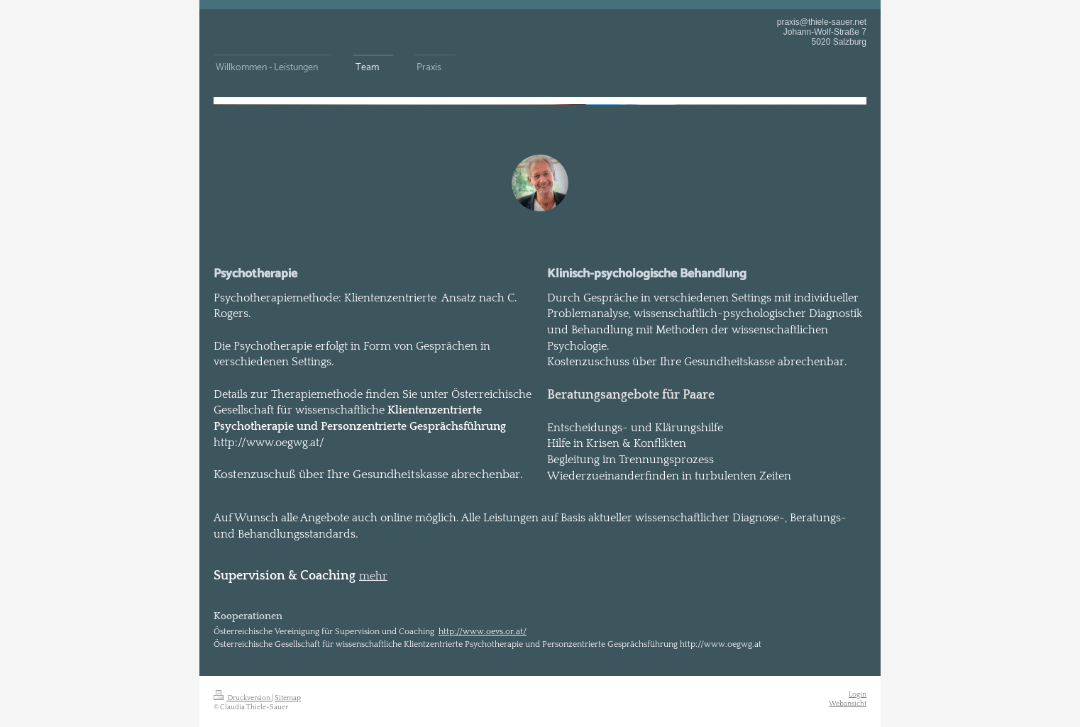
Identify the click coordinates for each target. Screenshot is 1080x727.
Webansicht (847, 703)
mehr (373, 576)
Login (857, 694)
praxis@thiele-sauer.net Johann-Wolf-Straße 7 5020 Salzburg (821, 32)
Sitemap (288, 697)
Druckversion (243, 697)
